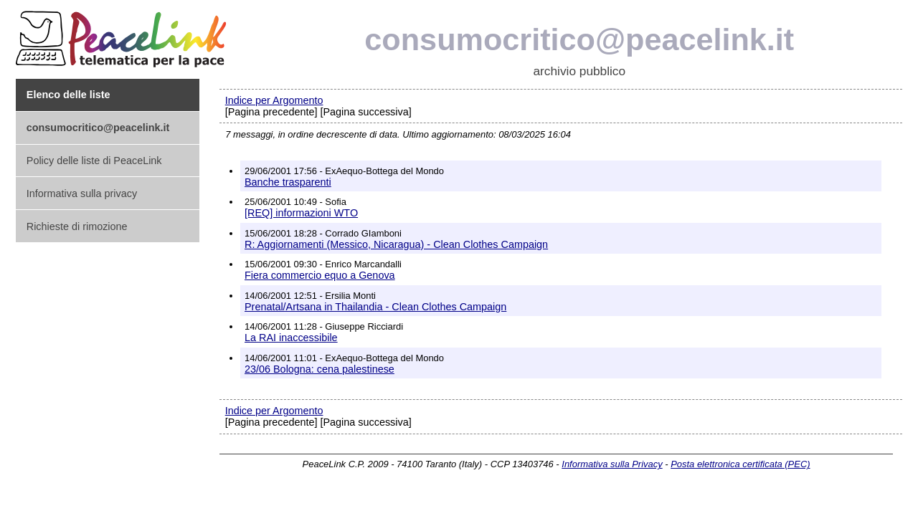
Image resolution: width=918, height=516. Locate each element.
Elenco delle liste (68, 94)
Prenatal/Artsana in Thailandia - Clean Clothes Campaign (375, 306)
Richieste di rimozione (77, 226)
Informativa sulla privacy (82, 193)
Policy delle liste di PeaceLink (94, 160)
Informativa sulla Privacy (612, 464)
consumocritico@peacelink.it (579, 39)
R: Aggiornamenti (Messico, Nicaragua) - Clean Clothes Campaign (396, 244)
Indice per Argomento (274, 100)
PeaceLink (123, 35)
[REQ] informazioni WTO (301, 213)
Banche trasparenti (288, 182)
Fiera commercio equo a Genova (320, 275)
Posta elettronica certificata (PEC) (740, 464)
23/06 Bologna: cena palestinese (319, 369)
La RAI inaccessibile (291, 337)
